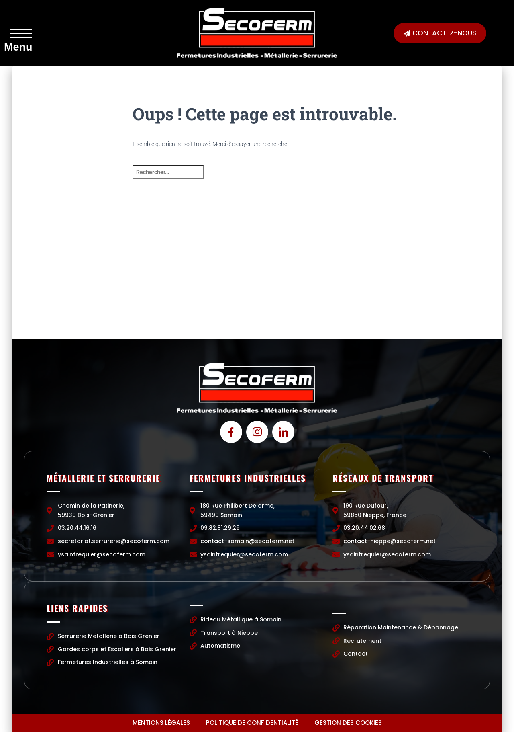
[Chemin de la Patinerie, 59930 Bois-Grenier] (93, 278)
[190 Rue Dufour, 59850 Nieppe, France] (420, 278)
